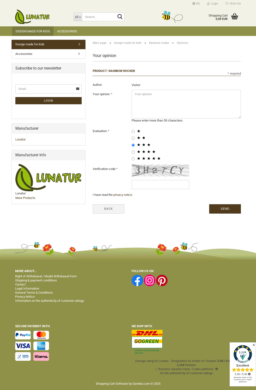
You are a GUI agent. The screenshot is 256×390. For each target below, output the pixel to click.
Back (108, 208)
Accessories (67, 31)
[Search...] (77, 16)
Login (48, 100)
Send (225, 208)
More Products (25, 198)
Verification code (104, 169)
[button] (196, 3)
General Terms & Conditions (34, 292)
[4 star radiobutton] (133, 152)
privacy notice (122, 195)
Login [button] (212, 3)
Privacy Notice (25, 296)
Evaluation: (100, 131)
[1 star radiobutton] (133, 131)
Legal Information (27, 288)
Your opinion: (102, 94)
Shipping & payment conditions (36, 280)
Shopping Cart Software (112, 383)
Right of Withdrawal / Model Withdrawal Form (46, 276)
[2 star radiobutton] (133, 138)
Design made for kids (33, 31)
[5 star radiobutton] (133, 158)
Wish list (233, 3)
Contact (20, 284)
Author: (97, 85)
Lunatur (20, 139)
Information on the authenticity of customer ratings (49, 300)
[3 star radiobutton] (133, 145)
